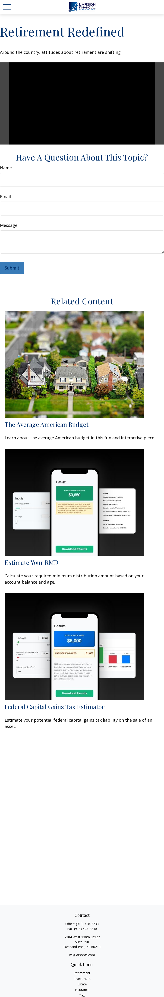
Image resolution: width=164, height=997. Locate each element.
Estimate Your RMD (31, 562)
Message (8, 225)
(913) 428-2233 (87, 924)
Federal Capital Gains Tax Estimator (54, 706)
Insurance (82, 989)
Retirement (82, 973)
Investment (82, 978)
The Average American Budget (46, 424)
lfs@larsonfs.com (82, 955)
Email (5, 196)
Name (6, 167)
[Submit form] (12, 268)
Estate (82, 984)
